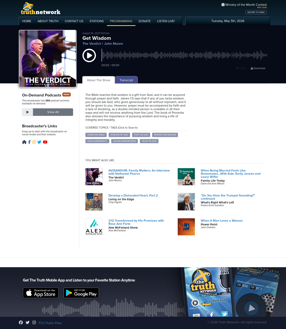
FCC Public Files (50, 323)
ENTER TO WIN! (256, 12)
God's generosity (97, 141)
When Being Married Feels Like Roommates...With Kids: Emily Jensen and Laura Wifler (230, 174)
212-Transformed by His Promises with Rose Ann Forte (136, 222)
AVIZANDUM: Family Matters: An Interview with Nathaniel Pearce (139, 172)
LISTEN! (166, 21)
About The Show (98, 80)
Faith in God (141, 135)
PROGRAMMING (121, 21)
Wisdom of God (119, 135)
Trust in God (149, 141)
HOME (26, 21)
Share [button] (241, 68)
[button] (89, 59)
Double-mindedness (124, 141)
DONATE (145, 21)
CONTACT (74, 21)
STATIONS (97, 21)
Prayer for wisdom (165, 135)
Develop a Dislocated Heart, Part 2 (133, 195)
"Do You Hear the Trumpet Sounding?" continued (228, 197)
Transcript (126, 80)
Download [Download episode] (258, 68)
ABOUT (48, 21)
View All (53, 112)
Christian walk (96, 135)
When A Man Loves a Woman (222, 221)
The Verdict (91, 43)
